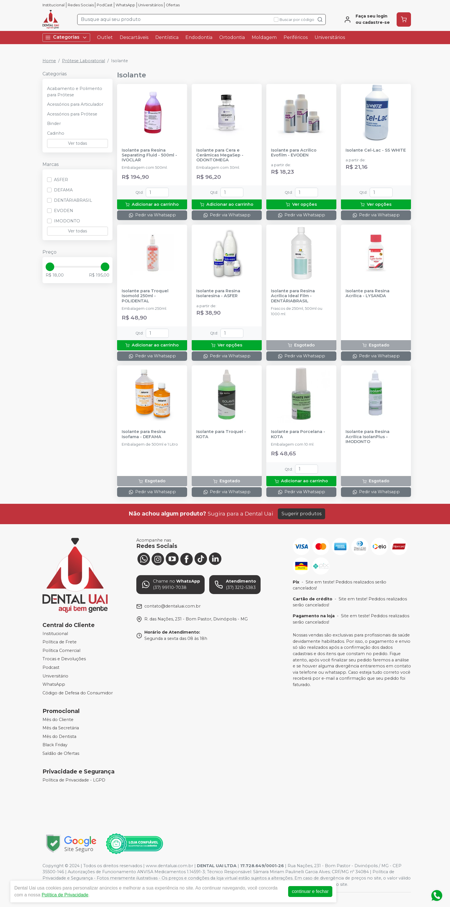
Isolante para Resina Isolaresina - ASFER (218, 293)
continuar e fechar (310, 891)
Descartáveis (134, 37)
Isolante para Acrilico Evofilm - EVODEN (294, 153)
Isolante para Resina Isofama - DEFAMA (144, 434)
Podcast (50, 667)
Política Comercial (61, 650)
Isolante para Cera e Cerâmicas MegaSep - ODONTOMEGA (219, 155)
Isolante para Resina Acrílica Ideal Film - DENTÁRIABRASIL (293, 296)
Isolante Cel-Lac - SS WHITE (376, 150)
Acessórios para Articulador (75, 104)
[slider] (50, 266)
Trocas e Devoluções (64, 659)
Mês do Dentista (59, 736)
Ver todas (77, 143)
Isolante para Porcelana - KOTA (298, 434)
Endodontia (198, 37)
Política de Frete (59, 642)
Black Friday (54, 745)
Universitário (55, 676)
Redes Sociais (81, 5)
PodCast (105, 5)
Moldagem (264, 37)
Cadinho (55, 133)
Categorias (66, 37)
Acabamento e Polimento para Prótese (74, 91)
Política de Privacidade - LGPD (73, 780)
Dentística (167, 37)
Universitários (150, 5)
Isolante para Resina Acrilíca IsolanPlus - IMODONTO (367, 436)
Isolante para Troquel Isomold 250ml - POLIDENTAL (145, 296)
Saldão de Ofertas (60, 753)
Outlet (105, 37)
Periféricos (296, 37)
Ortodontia (232, 37)
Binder (54, 123)
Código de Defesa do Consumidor (77, 693)
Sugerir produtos (301, 513)
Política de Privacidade (65, 894)
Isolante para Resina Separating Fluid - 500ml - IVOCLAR (149, 155)
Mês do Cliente (57, 719)
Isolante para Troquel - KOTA (221, 434)
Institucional (53, 5)
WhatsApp (125, 5)
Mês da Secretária (60, 727)
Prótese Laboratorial (83, 60)
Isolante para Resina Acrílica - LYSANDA (367, 293)
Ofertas (173, 5)
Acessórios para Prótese (72, 114)
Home (49, 60)
